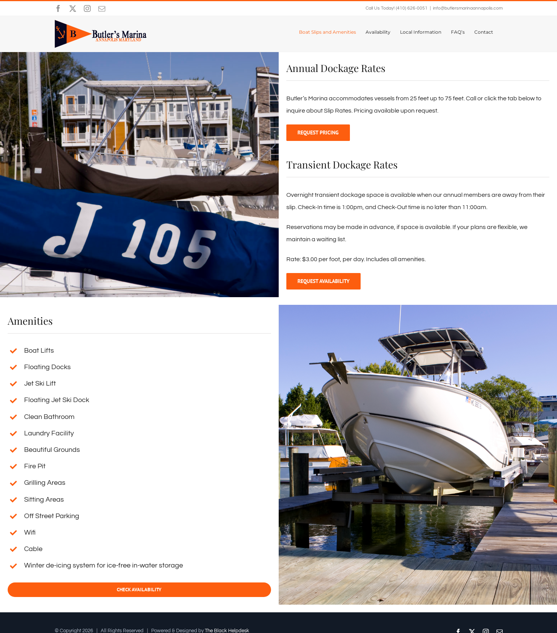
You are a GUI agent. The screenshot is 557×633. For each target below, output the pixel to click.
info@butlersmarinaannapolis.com (468, 8)
